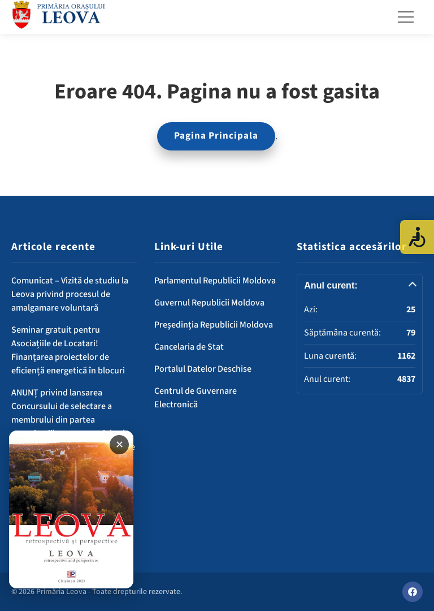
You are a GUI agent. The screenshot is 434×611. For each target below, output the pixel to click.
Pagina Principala (216, 136)
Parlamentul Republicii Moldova (215, 280)
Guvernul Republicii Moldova (209, 302)
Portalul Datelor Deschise (202, 369)
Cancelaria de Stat (189, 347)
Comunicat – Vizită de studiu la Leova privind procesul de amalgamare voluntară (69, 294)
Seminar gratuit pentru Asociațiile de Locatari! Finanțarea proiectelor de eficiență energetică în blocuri (68, 350)
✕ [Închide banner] (119, 444)
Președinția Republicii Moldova (213, 325)
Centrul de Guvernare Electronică (195, 398)
